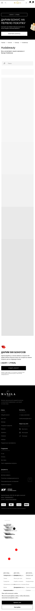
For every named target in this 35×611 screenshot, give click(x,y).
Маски (5, 587)
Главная (3, 42)
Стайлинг (28, 590)
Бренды (17, 42)
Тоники (5, 578)
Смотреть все (29, 575)
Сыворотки (6, 581)
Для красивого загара (19, 587)
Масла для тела (18, 578)
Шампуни (28, 578)
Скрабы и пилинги (18, 581)
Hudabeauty (25, 42)
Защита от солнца (8, 590)
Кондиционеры (30, 581)
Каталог (10, 42)
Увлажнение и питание (9, 584)
